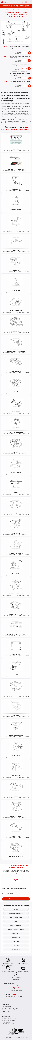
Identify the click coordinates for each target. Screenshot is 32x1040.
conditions (25, 6)
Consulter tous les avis (16, 990)
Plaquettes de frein (16, 933)
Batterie (16, 921)
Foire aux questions (7, 1006)
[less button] (22, 52)
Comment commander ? (8, 1010)
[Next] (18, 10)
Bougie (16, 909)
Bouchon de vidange (16, 925)
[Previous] (13, 10)
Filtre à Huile (15, 945)
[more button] (26, 52)
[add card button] (29, 52)
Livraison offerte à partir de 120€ (10, 1008)
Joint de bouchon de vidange (16, 929)
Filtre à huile (16, 941)
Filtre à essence (16, 949)
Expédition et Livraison (8, 1023)
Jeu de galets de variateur (16, 917)
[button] (16, 880)
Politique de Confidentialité (9, 1020)
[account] (23, 2)
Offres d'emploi (6, 1011)
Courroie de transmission (16, 913)
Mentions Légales (6, 1022)
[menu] (29, 2)
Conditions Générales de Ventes (10, 1019)
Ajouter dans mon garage (16, 899)
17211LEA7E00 (16, 937)
